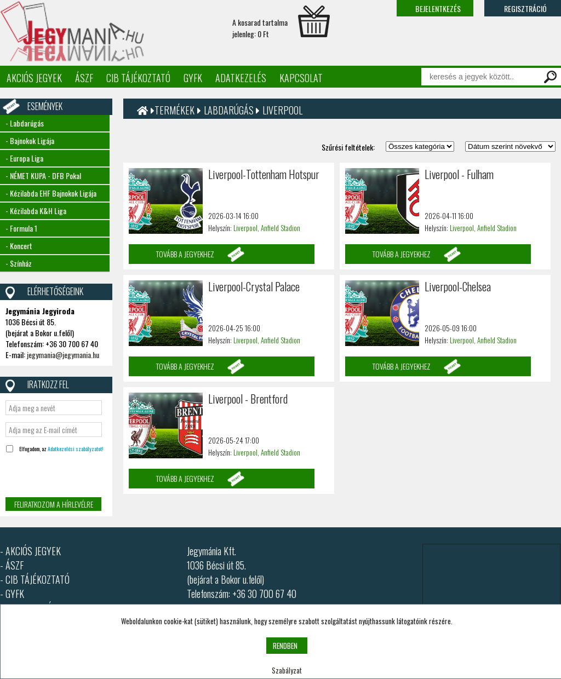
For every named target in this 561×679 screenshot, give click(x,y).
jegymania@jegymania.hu (63, 354)
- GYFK (12, 593)
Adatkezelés (240, 78)
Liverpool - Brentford (248, 398)
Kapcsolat (301, 78)
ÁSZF (84, 78)
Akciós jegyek (34, 78)
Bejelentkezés (438, 8)
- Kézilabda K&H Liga (35, 210)
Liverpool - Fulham (459, 174)
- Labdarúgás (24, 123)
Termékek (174, 110)
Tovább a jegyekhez (185, 254)
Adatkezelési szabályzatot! (76, 449)
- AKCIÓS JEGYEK (30, 551)
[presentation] (88, 475)
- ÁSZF (12, 565)
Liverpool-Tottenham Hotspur (263, 174)
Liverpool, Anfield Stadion (266, 227)
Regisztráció (525, 8)
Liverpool (282, 110)
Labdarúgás (230, 110)
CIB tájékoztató (138, 78)
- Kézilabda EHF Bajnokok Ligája (50, 193)
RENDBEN (285, 645)
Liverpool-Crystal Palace (254, 286)
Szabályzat (287, 670)
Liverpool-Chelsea (458, 286)
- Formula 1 (21, 228)
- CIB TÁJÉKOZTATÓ (35, 579)
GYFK (193, 78)
